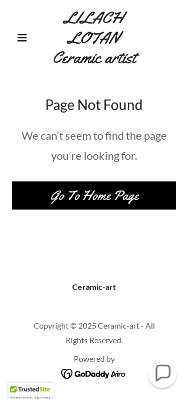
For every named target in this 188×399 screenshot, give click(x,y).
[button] (24, 38)
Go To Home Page (94, 195)
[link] (94, 38)
